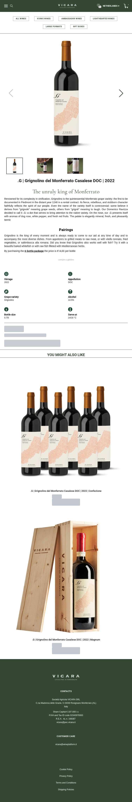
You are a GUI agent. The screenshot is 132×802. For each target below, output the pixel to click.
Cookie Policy (66, 769)
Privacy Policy (66, 776)
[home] (67, 6)
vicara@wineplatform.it (66, 744)
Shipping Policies (66, 789)
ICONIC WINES (44, 19)
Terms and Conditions (66, 783)
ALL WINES (21, 19)
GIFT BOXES (79, 26)
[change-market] (107, 6)
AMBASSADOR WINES (71, 19)
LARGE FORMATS (54, 26)
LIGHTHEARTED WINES (103, 19)
